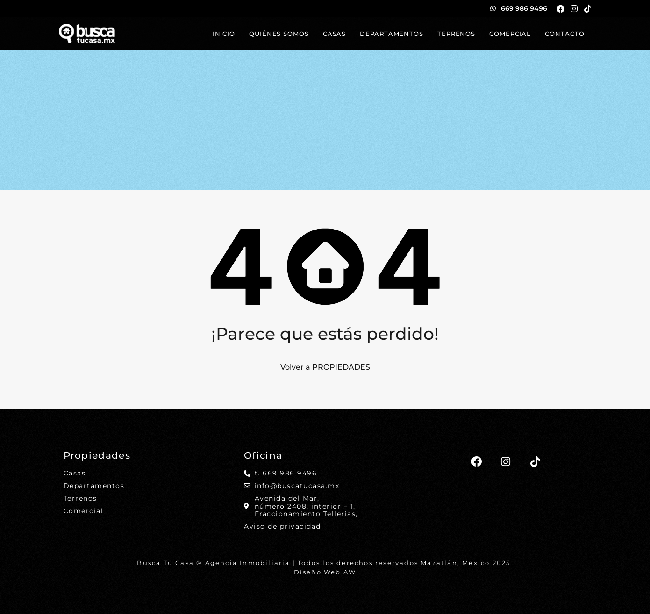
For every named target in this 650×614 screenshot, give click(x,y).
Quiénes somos (279, 33)
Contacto (564, 33)
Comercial (510, 33)
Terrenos (456, 33)
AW (349, 572)
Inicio (224, 33)
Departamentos (391, 33)
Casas (334, 33)
